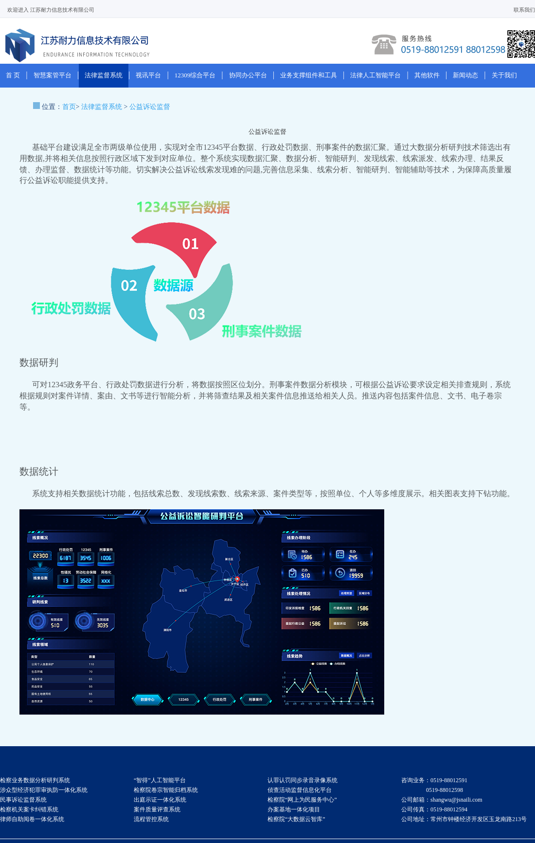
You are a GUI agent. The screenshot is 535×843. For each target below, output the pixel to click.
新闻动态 (465, 75)
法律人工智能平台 (375, 75)
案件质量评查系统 (157, 809)
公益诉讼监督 (149, 106)
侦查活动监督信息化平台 (300, 790)
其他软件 (427, 75)
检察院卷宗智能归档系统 (166, 790)
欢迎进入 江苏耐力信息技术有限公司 (50, 10)
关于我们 (504, 75)
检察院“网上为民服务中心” (302, 799)
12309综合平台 (195, 75)
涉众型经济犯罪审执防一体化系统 (44, 790)
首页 (69, 106)
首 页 (13, 75)
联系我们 (524, 10)
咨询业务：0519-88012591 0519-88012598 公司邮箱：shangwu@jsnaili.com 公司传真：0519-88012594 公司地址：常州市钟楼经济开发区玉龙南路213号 (464, 800)
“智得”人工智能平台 (160, 780)
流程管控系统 (151, 819)
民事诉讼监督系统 (23, 799)
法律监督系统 (104, 75)
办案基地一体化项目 (294, 809)
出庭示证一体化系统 (160, 799)
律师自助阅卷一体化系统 (32, 819)
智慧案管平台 (52, 75)
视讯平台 (148, 75)
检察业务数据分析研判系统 (35, 780)
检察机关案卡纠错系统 (29, 809)
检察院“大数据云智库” (296, 819)
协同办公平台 (248, 75)
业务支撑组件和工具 (308, 75)
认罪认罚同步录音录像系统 (303, 780)
